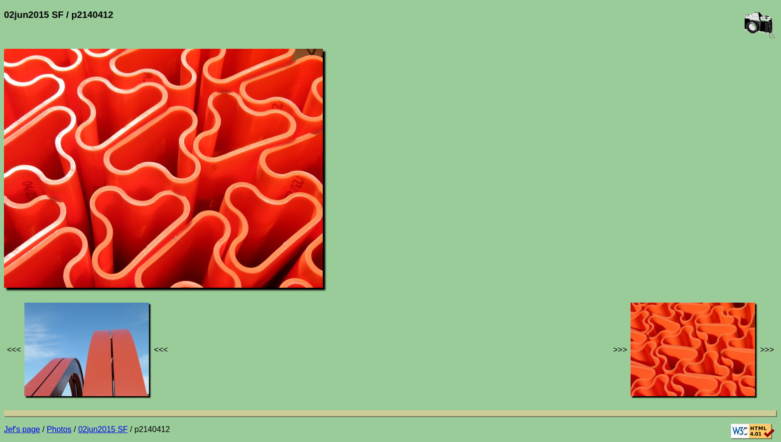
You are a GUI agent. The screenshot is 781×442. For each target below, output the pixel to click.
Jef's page (22, 429)
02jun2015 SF (103, 429)
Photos (59, 429)
